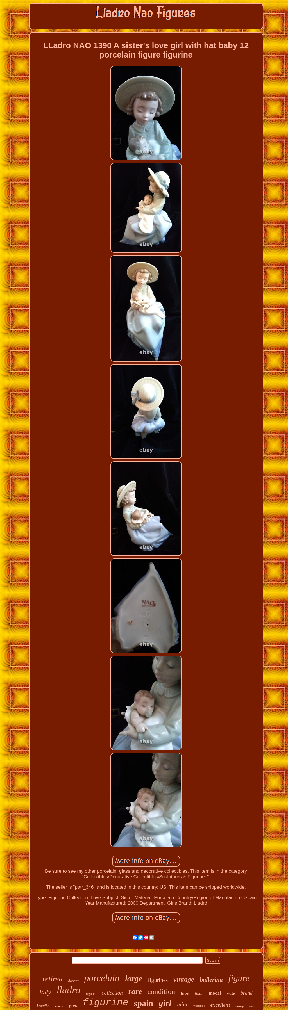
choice (59, 1006)
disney (239, 1006)
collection (112, 993)
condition (161, 992)
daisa (252, 1006)
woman (199, 1006)
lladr (199, 993)
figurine (105, 1002)
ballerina (211, 979)
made (231, 993)
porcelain (101, 978)
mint (182, 1004)
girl (165, 1003)
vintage (183, 979)
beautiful (43, 1006)
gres (73, 1005)
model (215, 993)
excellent (220, 1005)
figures (91, 993)
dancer (73, 981)
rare (135, 991)
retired (52, 979)
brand (247, 993)
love (185, 993)
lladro (68, 990)
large (133, 978)
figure (239, 978)
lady (45, 992)
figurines (158, 980)
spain (143, 1003)
